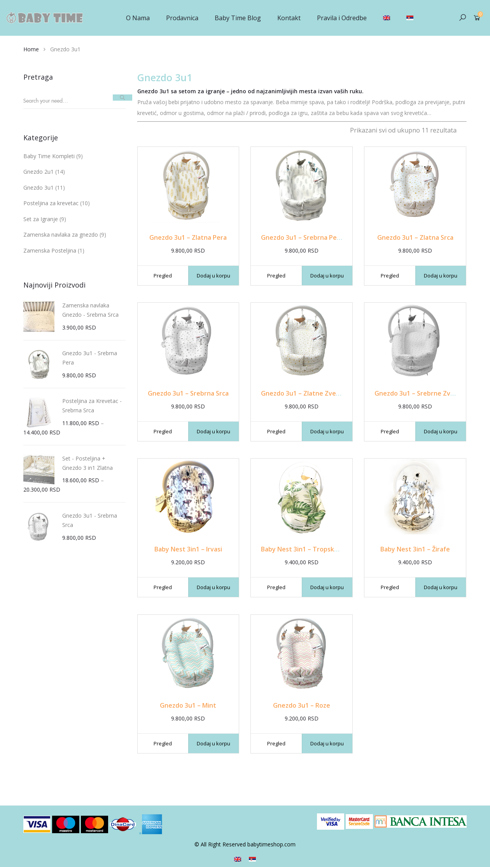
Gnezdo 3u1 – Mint (188, 705)
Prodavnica (182, 18)
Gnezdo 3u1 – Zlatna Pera (188, 237)
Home (31, 49)
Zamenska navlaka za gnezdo (60, 234)
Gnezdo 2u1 (38, 171)
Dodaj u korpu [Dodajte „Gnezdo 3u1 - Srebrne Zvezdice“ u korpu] (440, 431)
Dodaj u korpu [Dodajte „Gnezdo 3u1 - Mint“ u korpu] (213, 743)
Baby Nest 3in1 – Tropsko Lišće (307, 549)
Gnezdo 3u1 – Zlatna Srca (415, 237)
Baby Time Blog (238, 18)
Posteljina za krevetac (51, 203)
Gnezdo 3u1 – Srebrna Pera (302, 237)
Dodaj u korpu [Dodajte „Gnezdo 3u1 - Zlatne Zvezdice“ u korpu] (327, 431)
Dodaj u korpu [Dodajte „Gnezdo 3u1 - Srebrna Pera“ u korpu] (327, 275)
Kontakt (289, 18)
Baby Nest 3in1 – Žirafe (415, 549)
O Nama (138, 18)
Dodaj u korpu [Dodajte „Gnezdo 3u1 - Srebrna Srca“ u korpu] (213, 431)
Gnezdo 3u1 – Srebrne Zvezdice (422, 393)
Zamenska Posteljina (49, 250)
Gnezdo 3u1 (38, 187)
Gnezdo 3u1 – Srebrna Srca (188, 393)
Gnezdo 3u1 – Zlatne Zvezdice (306, 393)
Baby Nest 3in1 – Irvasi (188, 549)
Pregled (163, 275)
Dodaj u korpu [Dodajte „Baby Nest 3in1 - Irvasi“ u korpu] (213, 587)
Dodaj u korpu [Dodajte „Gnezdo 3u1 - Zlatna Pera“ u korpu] (213, 275)
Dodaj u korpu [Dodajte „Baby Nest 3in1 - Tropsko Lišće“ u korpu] (327, 587)
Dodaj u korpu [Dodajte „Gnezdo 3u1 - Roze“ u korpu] (327, 743)
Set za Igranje (40, 219)
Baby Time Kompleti (49, 156)
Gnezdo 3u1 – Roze (301, 705)
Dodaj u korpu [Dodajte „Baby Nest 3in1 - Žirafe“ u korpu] (440, 587)
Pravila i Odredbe (342, 18)
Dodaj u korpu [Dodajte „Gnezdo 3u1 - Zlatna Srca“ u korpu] (440, 275)
